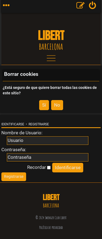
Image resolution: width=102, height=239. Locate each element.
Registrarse (39, 124)
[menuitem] (92, 6)
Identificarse (12, 124)
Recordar (39, 167)
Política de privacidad (51, 227)
